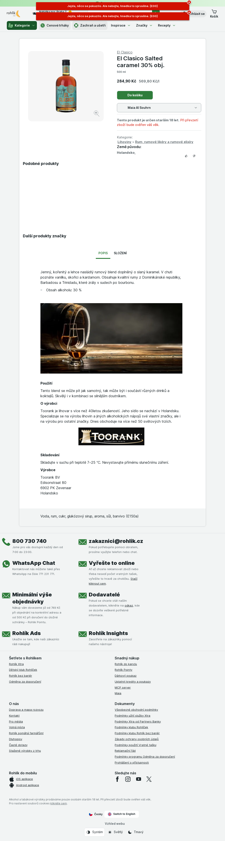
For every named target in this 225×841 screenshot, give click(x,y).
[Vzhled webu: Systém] (94, 832)
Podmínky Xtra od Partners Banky (138, 721)
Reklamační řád (125, 750)
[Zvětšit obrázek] (97, 114)
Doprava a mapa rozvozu (26, 709)
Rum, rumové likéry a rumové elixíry (164, 142)
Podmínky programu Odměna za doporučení (145, 756)
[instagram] (128, 779)
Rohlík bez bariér (20, 675)
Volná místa (17, 727)
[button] (193, 13)
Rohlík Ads (26, 633)
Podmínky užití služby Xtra (132, 715)
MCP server (123, 687)
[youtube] (138, 779)
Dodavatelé (104, 594)
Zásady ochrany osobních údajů (137, 739)
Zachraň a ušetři (90, 25)
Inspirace (121, 25)
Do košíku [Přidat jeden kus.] (135, 95)
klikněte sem (58, 803)
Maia (118, 693)
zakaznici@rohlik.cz (116, 541)
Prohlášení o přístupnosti (132, 762)
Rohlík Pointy (123, 669)
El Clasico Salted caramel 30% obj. (141, 61)
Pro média (16, 721)
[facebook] (117, 779)
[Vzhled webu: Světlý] (115, 832)
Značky (144, 25)
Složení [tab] (120, 253)
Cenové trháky (54, 25)
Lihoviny (124, 142)
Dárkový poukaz (125, 675)
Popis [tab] (103, 253)
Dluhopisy (15, 739)
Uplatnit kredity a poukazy (133, 681)
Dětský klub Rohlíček (23, 669)
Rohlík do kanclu (126, 664)
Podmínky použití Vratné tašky (135, 745)
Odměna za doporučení (25, 681)
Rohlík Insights (108, 633)
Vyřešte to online (112, 563)
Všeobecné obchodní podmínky (136, 709)
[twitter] (149, 779)
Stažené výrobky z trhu (25, 750)
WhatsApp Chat (33, 563)
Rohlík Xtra (16, 664)
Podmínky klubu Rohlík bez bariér (137, 733)
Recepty (167, 25)
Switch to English (121, 814)
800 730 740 (29, 541)
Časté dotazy (18, 745)
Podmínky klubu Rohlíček (131, 727)
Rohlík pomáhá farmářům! (26, 733)
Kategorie (22, 25)
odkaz (129, 605)
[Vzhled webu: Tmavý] (135, 832)
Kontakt (14, 715)
